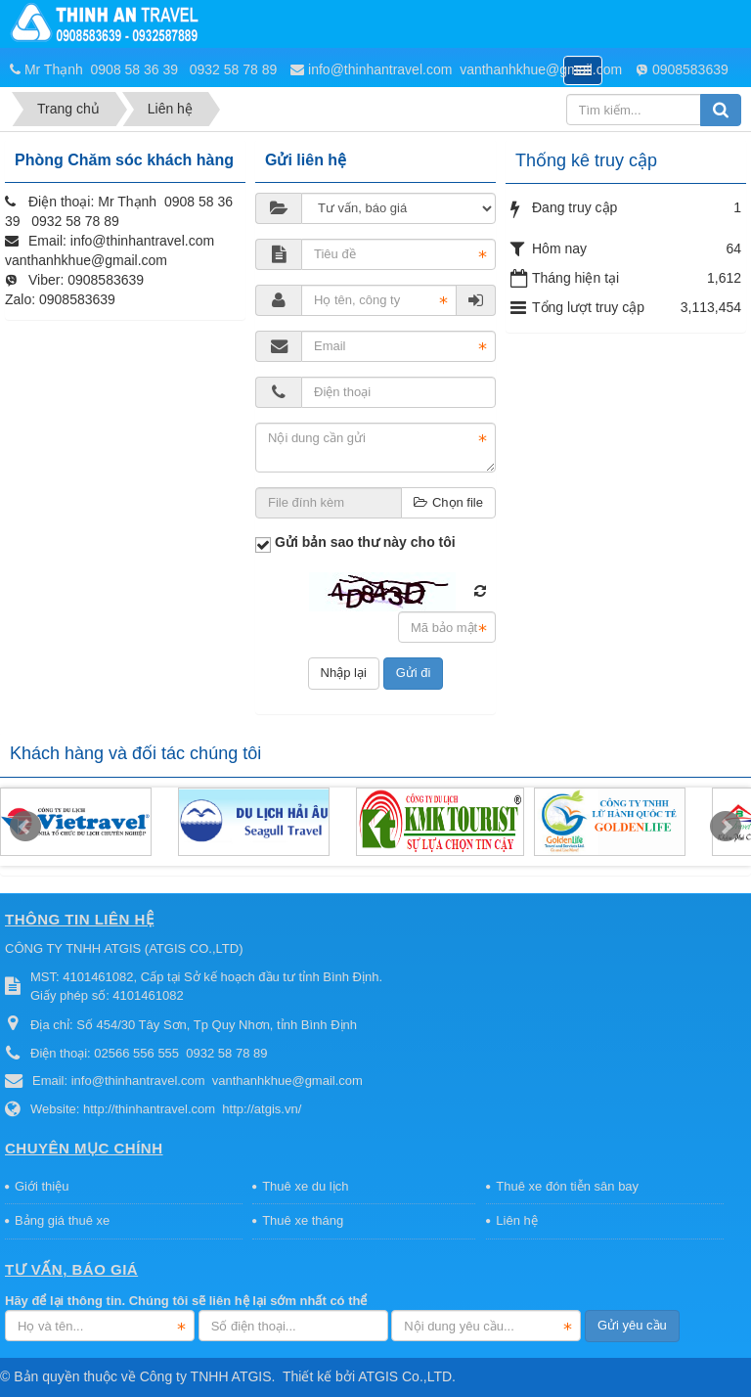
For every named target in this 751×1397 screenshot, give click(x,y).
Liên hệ (516, 1220)
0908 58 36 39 (136, 69)
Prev (25, 826)
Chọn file (448, 502)
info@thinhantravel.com (380, 69)
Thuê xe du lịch (305, 1186)
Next (725, 826)
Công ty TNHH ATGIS (206, 1376)
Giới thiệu (41, 1186)
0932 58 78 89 (234, 69)
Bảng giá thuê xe (62, 1220)
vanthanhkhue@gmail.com (541, 69)
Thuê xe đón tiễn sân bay (567, 1186)
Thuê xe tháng (302, 1220)
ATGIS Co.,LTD (405, 1376)
